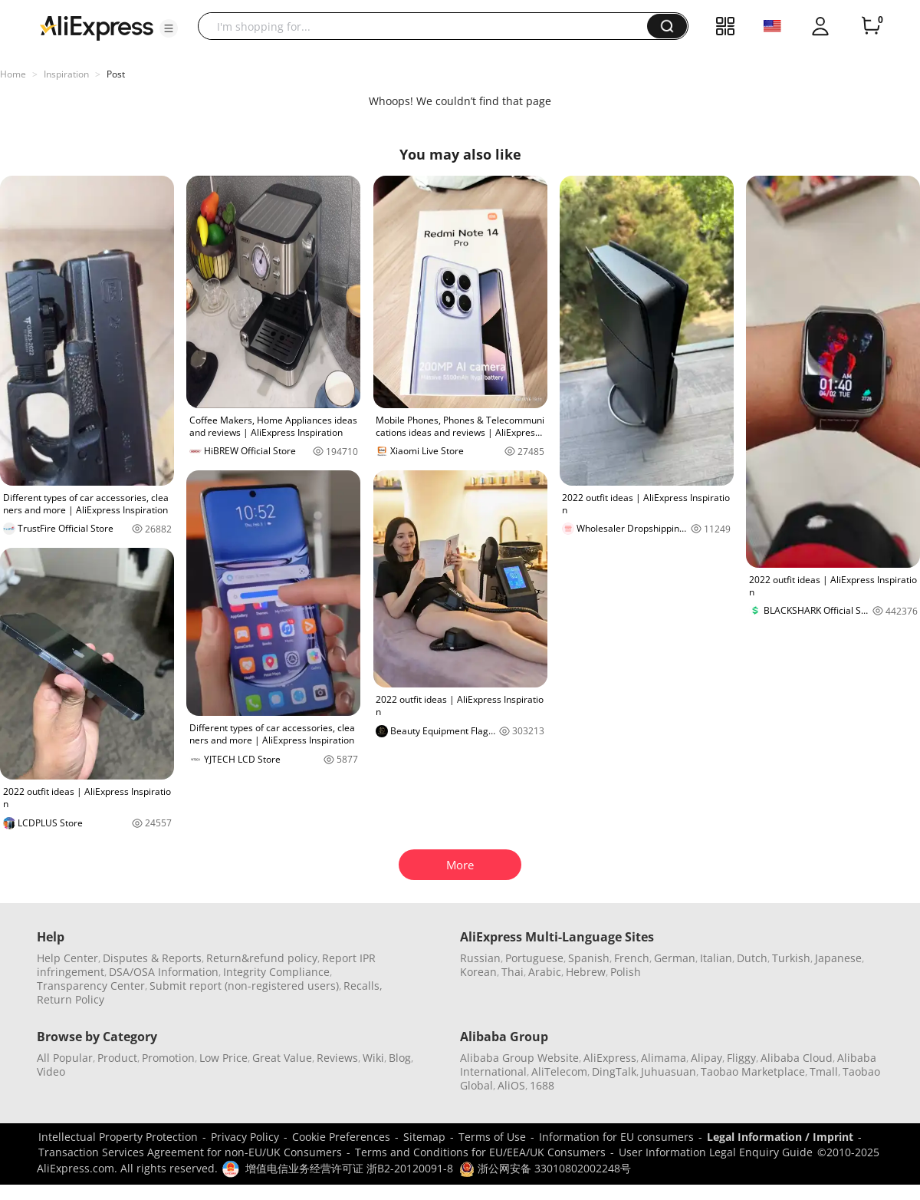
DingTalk (614, 1071)
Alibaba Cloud (797, 1057)
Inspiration (66, 74)
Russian (480, 958)
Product (117, 1057)
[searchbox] (428, 26)
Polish (625, 971)
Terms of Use (492, 1136)
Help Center (67, 958)
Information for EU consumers (616, 1136)
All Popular (65, 1057)
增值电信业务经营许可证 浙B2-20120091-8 (349, 1168)
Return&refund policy (261, 958)
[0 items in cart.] (871, 26)
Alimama (663, 1057)
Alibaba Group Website (519, 1057)
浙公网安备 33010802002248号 (545, 1168)
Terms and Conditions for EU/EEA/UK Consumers (480, 1152)
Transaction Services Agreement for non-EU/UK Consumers (190, 1152)
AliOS (511, 1085)
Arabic (544, 971)
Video (51, 1071)
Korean (478, 971)
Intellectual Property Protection (118, 1136)
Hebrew (586, 971)
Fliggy (741, 1057)
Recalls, (363, 985)
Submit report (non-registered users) (244, 985)
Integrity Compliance (276, 971)
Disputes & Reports (152, 958)
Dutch (752, 958)
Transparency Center (91, 985)
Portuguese (534, 958)
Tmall (824, 1071)
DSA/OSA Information (164, 971)
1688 (542, 1085)
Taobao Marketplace (753, 1071)
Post (116, 74)
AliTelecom (559, 1071)
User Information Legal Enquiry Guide (716, 1152)
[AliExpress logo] (96, 27)
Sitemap (424, 1136)
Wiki (373, 1057)
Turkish (791, 958)
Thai (512, 971)
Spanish (589, 958)
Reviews (337, 1057)
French (631, 958)
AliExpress (609, 1057)
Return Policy (70, 999)
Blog (400, 1057)
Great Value (282, 1057)
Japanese (838, 958)
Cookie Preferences (341, 1136)
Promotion (168, 1057)
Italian (716, 958)
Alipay (706, 1057)
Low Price (223, 1057)
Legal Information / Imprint (780, 1136)
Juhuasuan (668, 1071)
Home (13, 74)
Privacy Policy (245, 1136)
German (674, 958)
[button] (168, 28)
